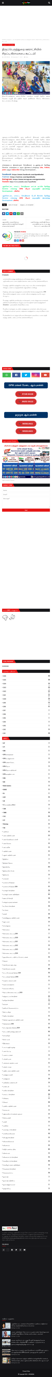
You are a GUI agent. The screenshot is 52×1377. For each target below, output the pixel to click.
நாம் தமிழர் (26, 1035)
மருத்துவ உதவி (26, 1075)
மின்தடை (26, 1098)
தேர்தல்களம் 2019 (26, 1024)
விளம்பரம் (26, 1153)
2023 (26, 687)
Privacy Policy (26, 1371)
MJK (26, 782)
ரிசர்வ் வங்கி (26, 1118)
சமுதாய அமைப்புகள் (26, 981)
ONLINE (26, 789)
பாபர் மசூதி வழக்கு (26, 1047)
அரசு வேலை (26, 843)
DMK (26, 751)
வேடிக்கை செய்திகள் (26, 1169)
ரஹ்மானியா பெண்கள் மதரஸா (26, 1114)
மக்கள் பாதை (26, 1067)
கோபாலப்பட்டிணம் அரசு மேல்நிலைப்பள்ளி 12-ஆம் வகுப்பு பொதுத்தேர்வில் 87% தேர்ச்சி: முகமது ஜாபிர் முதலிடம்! (29, 1351)
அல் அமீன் (26, 847)
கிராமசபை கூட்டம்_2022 (26, 945)
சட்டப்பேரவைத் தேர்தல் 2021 (26, 973)
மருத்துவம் (26, 1079)
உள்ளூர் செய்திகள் (26, 890)
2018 (26, 706)
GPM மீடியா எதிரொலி (26, 770)
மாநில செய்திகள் (26, 1090)
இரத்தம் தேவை (26, 863)
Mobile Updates (26, 786)
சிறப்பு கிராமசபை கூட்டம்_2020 (26, 992)
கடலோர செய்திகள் (26, 906)
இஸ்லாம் (26, 875)
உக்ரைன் (26, 879)
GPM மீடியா (26, 766)
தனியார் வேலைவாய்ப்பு (26, 1008)
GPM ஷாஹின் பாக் (26, 774)
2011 (26, 733)
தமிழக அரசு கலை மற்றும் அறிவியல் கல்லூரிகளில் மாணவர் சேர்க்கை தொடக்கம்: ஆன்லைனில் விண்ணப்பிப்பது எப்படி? (30, 1359)
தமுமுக (26, 1004)
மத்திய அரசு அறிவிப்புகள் (26, 1071)
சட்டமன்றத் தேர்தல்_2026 (26, 977)
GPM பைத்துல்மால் (26, 758)
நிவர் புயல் (26, 1039)
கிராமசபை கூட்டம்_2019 (26, 934)
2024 (26, 684)
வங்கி (26, 1122)
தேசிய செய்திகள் (26, 1016)
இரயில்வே (26, 867)
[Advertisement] (26, 22)
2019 (26, 703)
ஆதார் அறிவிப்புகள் (26, 855)
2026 (26, 676)
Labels (5, 738)
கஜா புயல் (26, 922)
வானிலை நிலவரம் (26, 1134)
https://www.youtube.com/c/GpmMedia (23, 182)
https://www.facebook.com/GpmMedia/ (28, 174)
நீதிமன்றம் (26, 1043)
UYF (26, 820)
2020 (26, 699)
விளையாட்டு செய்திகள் (26, 1157)
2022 (26, 691)
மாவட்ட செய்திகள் (26, 1094)
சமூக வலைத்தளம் (26, 984)
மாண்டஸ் (26, 1086)
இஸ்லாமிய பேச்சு (26, 871)
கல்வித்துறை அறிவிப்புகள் (26, 918)
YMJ (26, 828)
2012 (26, 729)
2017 (26, 710)
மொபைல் (26, 1110)
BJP (26, 743)
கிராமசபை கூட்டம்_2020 (26, 937)
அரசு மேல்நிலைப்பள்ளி (26, 839)
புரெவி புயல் (26, 1059)
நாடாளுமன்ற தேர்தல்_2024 (26, 1028)
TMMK (26, 812)
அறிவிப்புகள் (26, 851)
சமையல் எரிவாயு (26, 988)
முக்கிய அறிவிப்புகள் (26, 1106)
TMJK (26, 809)
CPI (26, 747)
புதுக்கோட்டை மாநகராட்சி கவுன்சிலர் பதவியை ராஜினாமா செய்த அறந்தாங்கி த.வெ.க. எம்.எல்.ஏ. (29, 1325)
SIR (26, 801)
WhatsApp (26, 824)
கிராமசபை (26, 930)
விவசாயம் (26, 1145)
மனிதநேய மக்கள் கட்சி (26, 1083)
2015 (26, 718)
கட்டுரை (26, 910)
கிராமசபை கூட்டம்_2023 (26, 949)
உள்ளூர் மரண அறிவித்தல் (26, 894)
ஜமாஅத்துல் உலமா (26, 1184)
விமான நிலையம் (26, 1141)
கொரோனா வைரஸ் (26, 969)
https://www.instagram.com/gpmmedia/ (29, 179)
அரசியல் (26, 832)
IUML (26, 778)
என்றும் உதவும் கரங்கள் (26, 902)
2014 (26, 722)
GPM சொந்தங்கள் (26, 754)
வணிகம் (26, 1126)
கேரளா (26, 961)
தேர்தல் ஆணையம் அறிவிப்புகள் (26, 1020)
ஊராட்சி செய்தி (12, 205)
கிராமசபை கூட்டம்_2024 (26, 953)
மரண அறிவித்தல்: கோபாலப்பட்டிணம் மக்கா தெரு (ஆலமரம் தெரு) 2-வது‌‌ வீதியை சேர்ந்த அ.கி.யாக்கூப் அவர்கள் (30, 1333)
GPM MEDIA (7, 57)
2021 (26, 695)
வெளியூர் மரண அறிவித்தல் (26, 1165)
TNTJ (26, 816)
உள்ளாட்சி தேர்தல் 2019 (26, 886)
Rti (26, 793)
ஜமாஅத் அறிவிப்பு (26, 1181)
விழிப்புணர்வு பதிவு (26, 1149)
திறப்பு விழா (26, 1012)
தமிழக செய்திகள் (26, 1000)
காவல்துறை (26, 926)
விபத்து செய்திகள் (26, 1137)
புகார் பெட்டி (26, 1051)
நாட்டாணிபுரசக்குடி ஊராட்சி (26, 1032)
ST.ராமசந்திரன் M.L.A (26, 805)
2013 (26, 726)
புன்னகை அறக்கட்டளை (26, 1063)
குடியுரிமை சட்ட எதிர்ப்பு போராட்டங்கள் (26, 957)
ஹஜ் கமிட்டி (26, 1188)
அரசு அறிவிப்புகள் (26, 835)
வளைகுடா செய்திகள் (26, 1130)
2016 (26, 714)
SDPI (26, 797)
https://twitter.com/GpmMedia (22, 177)
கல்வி (26, 914)
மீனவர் (26, 1102)
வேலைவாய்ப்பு (26, 1173)
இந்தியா (26, 859)
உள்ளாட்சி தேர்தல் (26, 883)
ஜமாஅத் (26, 1177)
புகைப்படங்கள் (26, 1055)
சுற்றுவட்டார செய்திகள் (13, 39)
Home (4, 39)
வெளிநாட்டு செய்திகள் (26, 1161)
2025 (26, 680)
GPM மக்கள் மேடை (26, 762)
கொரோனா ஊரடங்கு (26, 965)
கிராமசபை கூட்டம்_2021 (26, 941)
